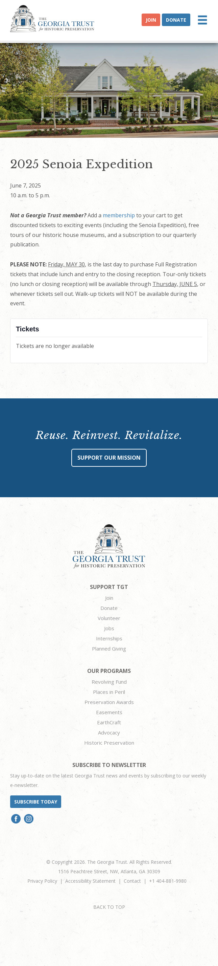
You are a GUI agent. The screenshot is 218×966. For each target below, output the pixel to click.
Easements (109, 712)
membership (119, 215)
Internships (109, 638)
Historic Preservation (109, 742)
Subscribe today (35, 801)
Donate (176, 20)
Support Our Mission (109, 457)
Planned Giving (109, 648)
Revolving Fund (109, 681)
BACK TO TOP (109, 907)
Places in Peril (109, 691)
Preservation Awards (109, 702)
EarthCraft (109, 722)
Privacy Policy (42, 881)
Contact (132, 881)
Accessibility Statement (90, 881)
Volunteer (109, 618)
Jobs (109, 628)
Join (151, 20)
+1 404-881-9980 (168, 881)
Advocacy (109, 732)
